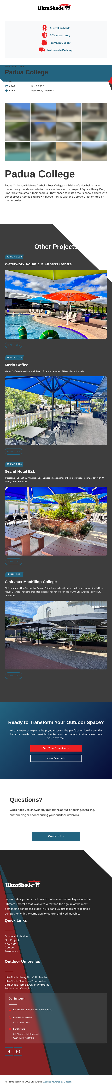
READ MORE (13, 345)
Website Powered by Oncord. (57, 1081)
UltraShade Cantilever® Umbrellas (25, 981)
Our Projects (12, 940)
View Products (56, 756)
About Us (10, 944)
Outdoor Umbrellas (16, 936)
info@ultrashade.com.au (39, 1009)
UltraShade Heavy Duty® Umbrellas (26, 977)
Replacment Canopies (18, 988)
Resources (11, 951)
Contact (10, 947)
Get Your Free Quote (56, 746)
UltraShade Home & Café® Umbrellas (27, 984)
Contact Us (56, 833)
